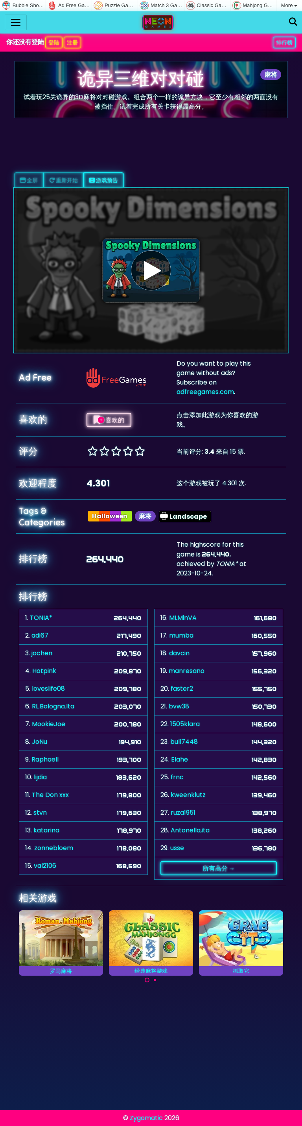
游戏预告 (103, 180)
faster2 (182, 688)
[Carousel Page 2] (155, 980)
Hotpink (44, 670)
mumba (181, 635)
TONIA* (41, 617)
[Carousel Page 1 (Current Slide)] (147, 980)
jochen (41, 653)
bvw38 (179, 706)
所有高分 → (219, 868)
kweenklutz (188, 794)
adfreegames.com (205, 391)
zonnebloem (53, 847)
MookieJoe (48, 723)
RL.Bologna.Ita (53, 706)
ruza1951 (183, 812)
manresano (186, 670)
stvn (40, 812)
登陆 (53, 42)
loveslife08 (48, 688)
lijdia (40, 777)
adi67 (39, 635)
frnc (177, 777)
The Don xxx (50, 794)
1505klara (185, 723)
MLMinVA (183, 617)
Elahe (179, 759)
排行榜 (284, 42)
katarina (46, 830)
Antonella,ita (190, 830)
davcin (179, 653)
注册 (72, 42)
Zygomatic (146, 1117)
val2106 (45, 865)
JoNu (39, 741)
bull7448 (184, 741)
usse (177, 847)
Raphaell (45, 759)
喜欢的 (109, 420)
